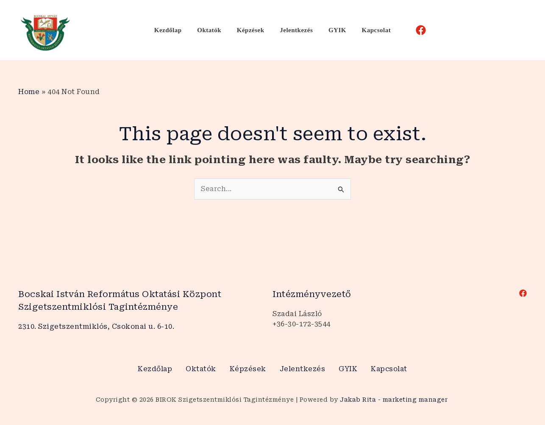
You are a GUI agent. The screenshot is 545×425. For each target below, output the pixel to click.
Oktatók (213, 30)
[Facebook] (412, 30)
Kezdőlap (175, 30)
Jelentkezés (294, 30)
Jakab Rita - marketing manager (395, 399)
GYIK (333, 30)
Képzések (252, 30)
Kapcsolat (369, 30)
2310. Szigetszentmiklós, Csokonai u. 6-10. (96, 326)
